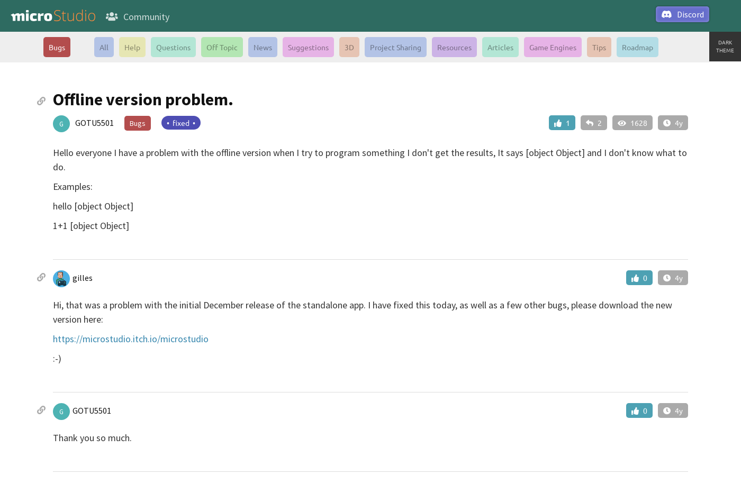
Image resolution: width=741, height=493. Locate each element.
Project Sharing (395, 47)
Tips (599, 47)
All (104, 47)
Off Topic (222, 47)
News (263, 47)
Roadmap (637, 47)
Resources (454, 47)
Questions (173, 47)
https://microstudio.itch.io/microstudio (131, 339)
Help (132, 47)
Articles (500, 47)
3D (349, 47)
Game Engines (552, 47)
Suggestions (308, 47)
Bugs (57, 47)
